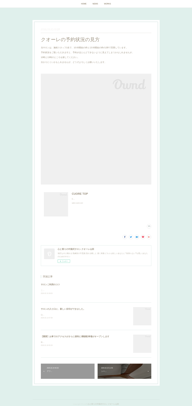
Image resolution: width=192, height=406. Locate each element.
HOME (84, 4)
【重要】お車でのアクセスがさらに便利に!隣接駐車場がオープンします (75, 336)
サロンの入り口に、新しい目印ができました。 (63, 309)
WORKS (107, 4)
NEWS (95, 4)
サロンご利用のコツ (50, 284)
